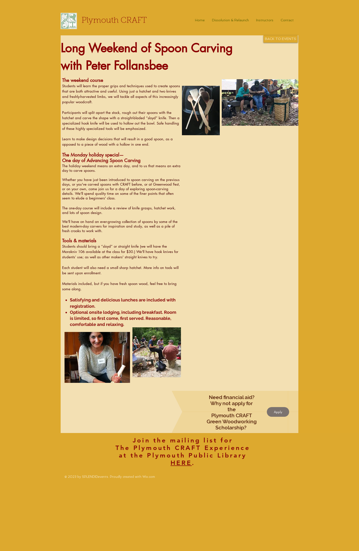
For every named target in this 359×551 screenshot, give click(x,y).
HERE (181, 463)
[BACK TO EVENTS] (280, 39)
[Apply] (278, 412)
